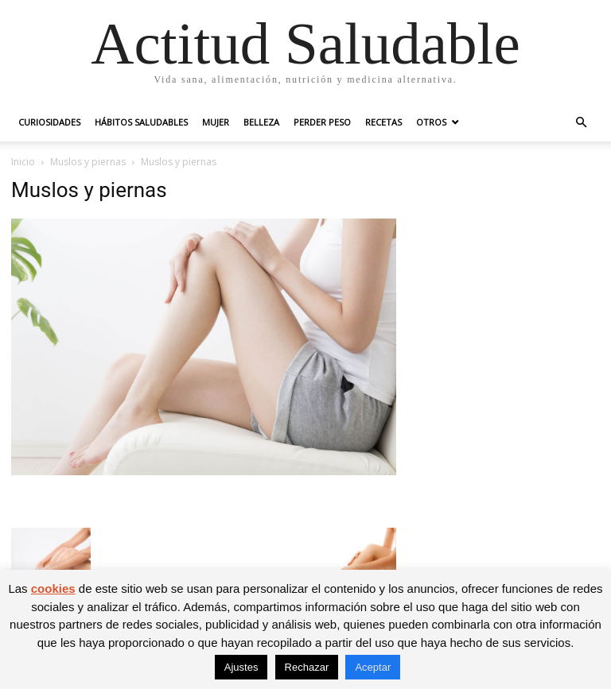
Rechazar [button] (307, 667)
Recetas (383, 122)
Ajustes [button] (241, 667)
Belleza (261, 122)
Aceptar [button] (373, 667)
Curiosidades (49, 122)
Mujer (215, 122)
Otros (431, 122)
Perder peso (322, 122)
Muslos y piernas (88, 161)
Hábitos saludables (141, 122)
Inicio (23, 161)
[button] (581, 122)
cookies (53, 588)
